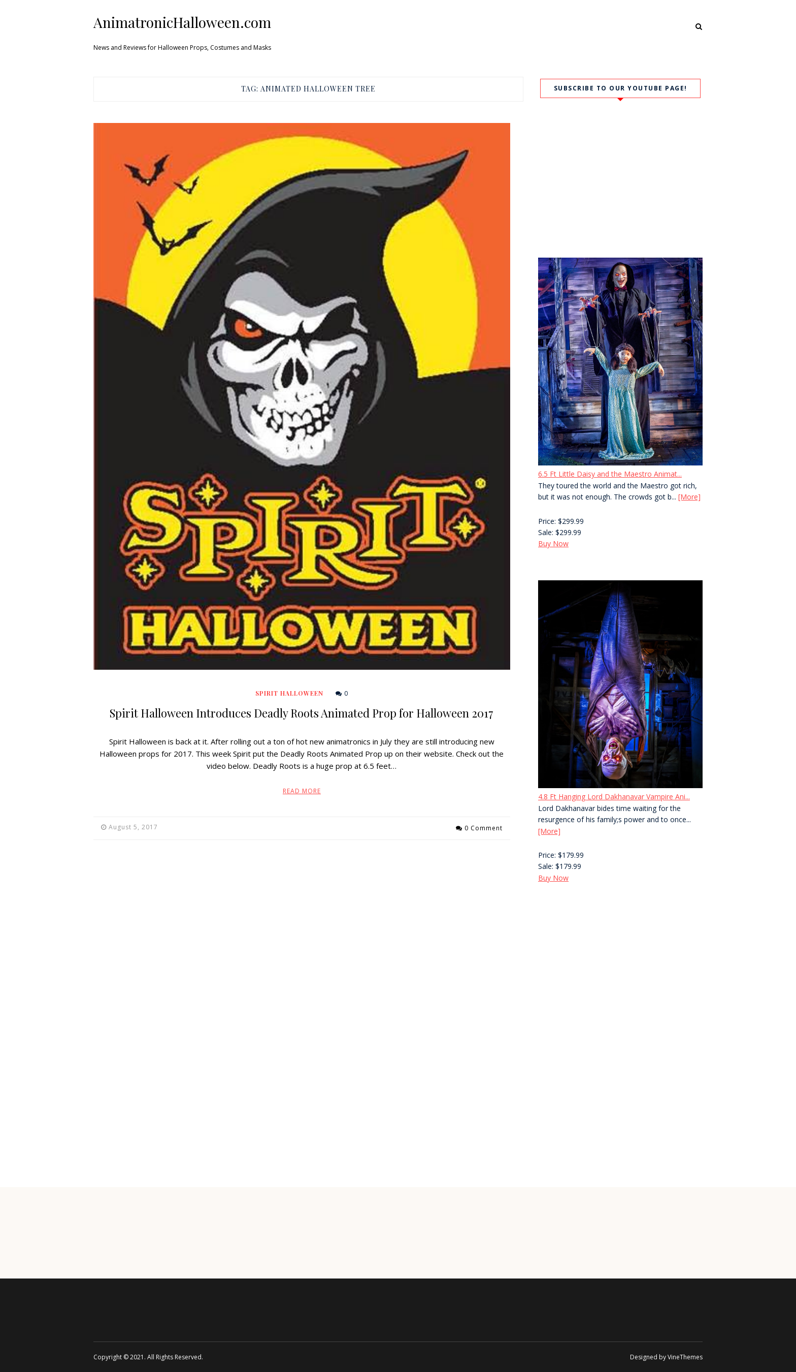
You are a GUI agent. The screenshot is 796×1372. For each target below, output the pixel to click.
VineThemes (685, 1357)
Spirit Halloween (289, 693)
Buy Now (553, 543)
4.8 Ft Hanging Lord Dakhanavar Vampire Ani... (614, 796)
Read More (302, 791)
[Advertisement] (620, 977)
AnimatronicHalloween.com (182, 22)
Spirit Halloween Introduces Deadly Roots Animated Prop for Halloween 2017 (301, 713)
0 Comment (484, 827)
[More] (689, 497)
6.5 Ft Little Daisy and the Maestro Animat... (610, 474)
